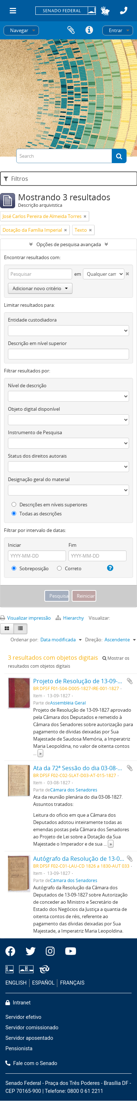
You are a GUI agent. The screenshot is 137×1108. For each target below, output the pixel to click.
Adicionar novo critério (40, 288)
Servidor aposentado (29, 1038)
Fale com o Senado (31, 1063)
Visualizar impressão (25, 618)
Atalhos (89, 30)
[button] (105, 11)
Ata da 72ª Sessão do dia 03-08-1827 (82, 768)
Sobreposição (30, 568)
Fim (72, 545)
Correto (69, 568)
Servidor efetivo (23, 1017)
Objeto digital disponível (34, 409)
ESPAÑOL (43, 983)
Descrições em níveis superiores (49, 504)
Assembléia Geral (68, 703)
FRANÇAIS (72, 983)
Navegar (19, 30)
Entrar (115, 30)
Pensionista (18, 1049)
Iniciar (14, 545)
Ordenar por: (24, 639)
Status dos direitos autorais (37, 456)
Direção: (93, 639)
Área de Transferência (71, 30)
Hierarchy (70, 618)
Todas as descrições (37, 513)
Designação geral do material (39, 479)
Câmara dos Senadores (73, 790)
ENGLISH (16, 983)
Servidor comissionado (31, 1028)
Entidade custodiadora (32, 320)
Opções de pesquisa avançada (68, 244)
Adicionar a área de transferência (129, 681)
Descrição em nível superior (37, 343)
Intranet (18, 1003)
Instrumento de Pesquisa (35, 432)
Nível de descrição (27, 385)
